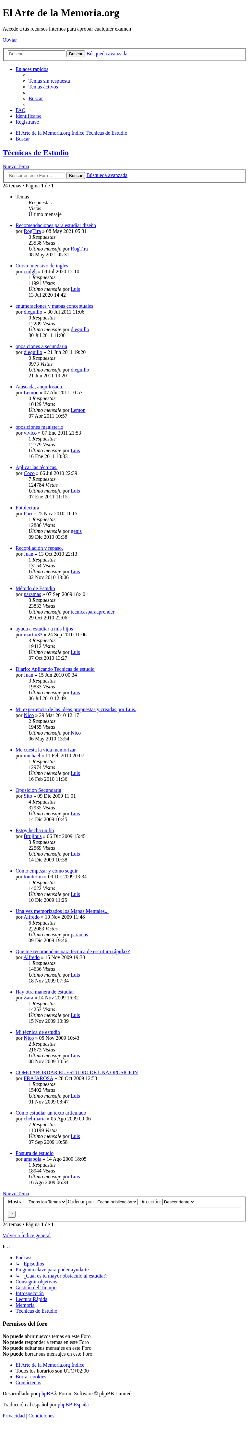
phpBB (46, 1393)
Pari (28, 513)
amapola (32, 1159)
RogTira (32, 231)
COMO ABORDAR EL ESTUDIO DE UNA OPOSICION (77, 1072)
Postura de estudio (34, 1153)
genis (76, 531)
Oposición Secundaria (38, 790)
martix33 (33, 634)
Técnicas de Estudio (36, 152)
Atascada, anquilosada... (41, 386)
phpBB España (73, 1404)
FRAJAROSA (38, 1078)
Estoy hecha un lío (35, 830)
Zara (28, 997)
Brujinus (33, 836)
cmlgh (30, 271)
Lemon (31, 392)
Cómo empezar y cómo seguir (47, 870)
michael (32, 755)
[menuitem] (49, 81)
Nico (29, 715)
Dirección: (167, 1201)
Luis (75, 289)
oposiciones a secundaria (41, 346)
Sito (28, 796)
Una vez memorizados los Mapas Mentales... (62, 911)
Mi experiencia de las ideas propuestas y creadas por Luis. (76, 709)
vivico (30, 433)
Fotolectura (27, 507)
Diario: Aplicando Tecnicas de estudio (55, 669)
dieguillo (33, 312)
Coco (29, 473)
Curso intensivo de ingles (42, 265)
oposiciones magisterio (39, 427)
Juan (28, 554)
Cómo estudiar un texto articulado (51, 1113)
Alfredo (31, 917)
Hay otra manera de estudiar (45, 992)
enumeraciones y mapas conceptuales (54, 306)
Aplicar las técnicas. (36, 467)
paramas (32, 594)
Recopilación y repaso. (39, 548)
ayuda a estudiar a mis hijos (44, 628)
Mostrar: (37, 1201)
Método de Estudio (35, 588)
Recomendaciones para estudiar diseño (56, 225)
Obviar (10, 40)
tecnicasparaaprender (92, 612)
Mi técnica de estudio (38, 1032)
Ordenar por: (103, 1201)
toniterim (33, 876)
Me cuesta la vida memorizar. (46, 749)
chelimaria (35, 1118)
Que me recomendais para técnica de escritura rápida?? (73, 951)
